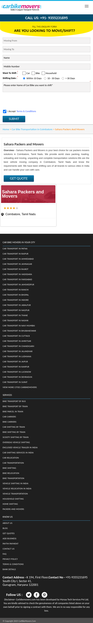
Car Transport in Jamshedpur (18, 284)
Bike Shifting (9, 468)
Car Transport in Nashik (15, 320)
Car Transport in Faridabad (17, 279)
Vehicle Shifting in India (15, 483)
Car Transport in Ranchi (16, 289)
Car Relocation (11, 458)
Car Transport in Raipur (15, 254)
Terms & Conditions (26, 111)
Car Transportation (13, 463)
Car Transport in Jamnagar (17, 264)
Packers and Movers (13, 509)
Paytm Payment (11, 543)
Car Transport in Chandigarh (18, 346)
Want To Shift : (10, 73)
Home (6, 129)
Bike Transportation (13, 478)
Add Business (9, 538)
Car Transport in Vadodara (17, 274)
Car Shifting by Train (14, 427)
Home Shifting (10, 504)
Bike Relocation (11, 473)
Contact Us (8, 549)
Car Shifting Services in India (18, 452)
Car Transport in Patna (15, 248)
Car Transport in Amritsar (17, 341)
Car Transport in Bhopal (16, 295)
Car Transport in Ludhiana (17, 356)
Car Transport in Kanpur (16, 367)
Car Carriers (9, 416)
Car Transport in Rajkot (15, 269)
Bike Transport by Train (15, 406)
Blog (5, 528)
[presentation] (29, 101)
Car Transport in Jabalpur (17, 305)
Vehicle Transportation (15, 493)
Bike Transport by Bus (14, 401)
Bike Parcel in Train (13, 411)
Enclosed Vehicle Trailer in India (20, 447)
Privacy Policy (10, 559)
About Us (7, 523)
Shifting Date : (10, 78)
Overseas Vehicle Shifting (16, 442)
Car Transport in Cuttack (16, 336)
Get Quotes (9, 533)
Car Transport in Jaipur (15, 361)
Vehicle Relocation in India (17, 488)
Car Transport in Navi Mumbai (19, 325)
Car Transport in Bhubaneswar (19, 331)
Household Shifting (13, 499)
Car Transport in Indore (16, 300)
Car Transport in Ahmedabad (18, 259)
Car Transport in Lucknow (17, 372)
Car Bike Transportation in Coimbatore (32, 129)
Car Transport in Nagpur (16, 310)
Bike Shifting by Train (14, 432)
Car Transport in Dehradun (17, 377)
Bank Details (9, 569)
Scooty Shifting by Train (16, 437)
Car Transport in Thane (15, 315)
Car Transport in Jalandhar (17, 351)
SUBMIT (14, 119)
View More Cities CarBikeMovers (20, 387)
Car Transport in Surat (15, 382)
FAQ (4, 554)
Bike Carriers (9, 422)
